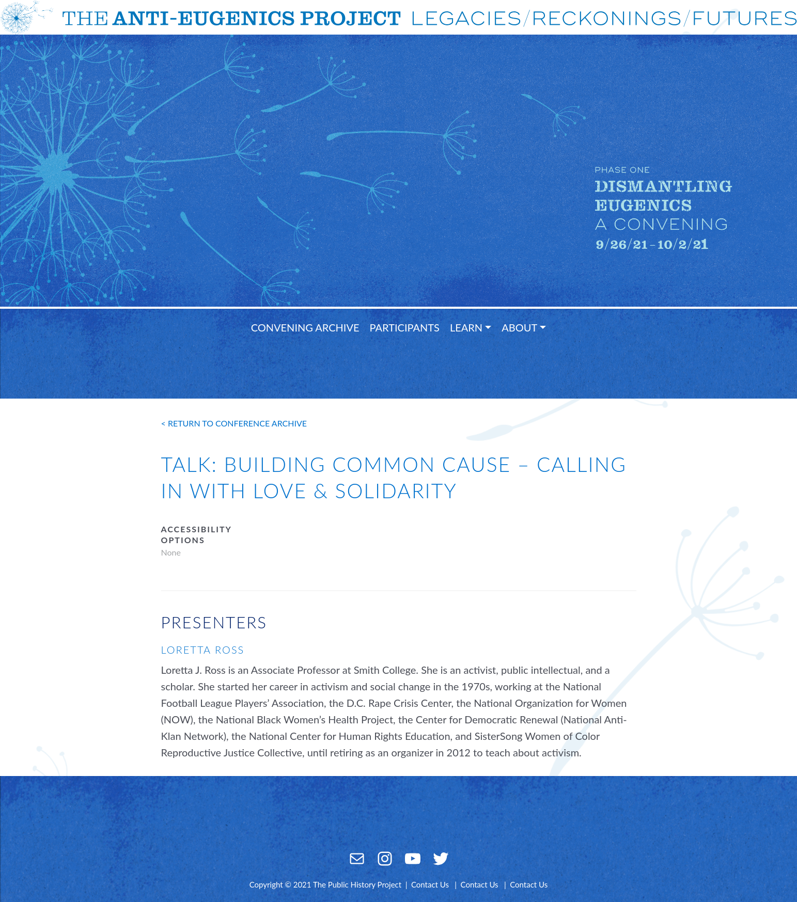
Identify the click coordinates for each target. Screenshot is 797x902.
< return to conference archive (234, 423)
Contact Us (430, 884)
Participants (405, 327)
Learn (466, 327)
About (519, 327)
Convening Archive (305, 327)
